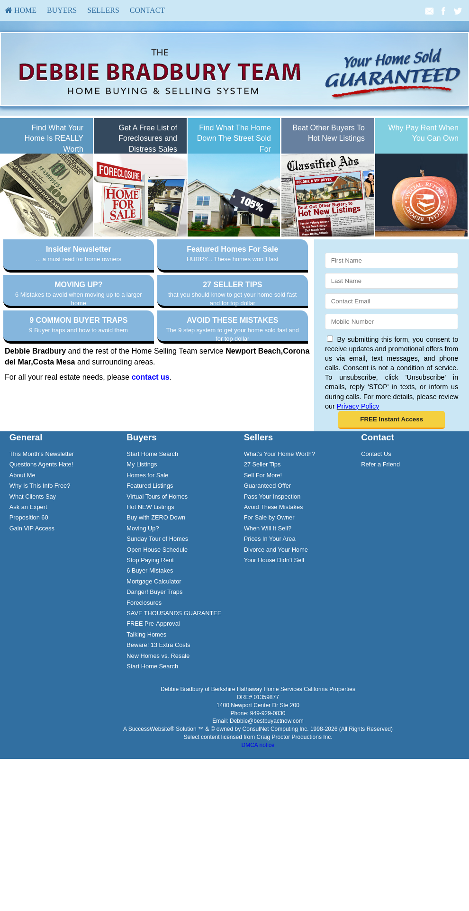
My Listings (141, 532)
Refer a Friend (380, 532)
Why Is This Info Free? (40, 553)
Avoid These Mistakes (273, 574)
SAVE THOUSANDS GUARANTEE (173, 680)
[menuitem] (21, 10)
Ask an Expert (28, 574)
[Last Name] (391, 281)
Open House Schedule (157, 616)
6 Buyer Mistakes (149, 638)
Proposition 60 (28, 585)
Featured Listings (149, 553)
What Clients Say (32, 563)
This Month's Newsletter (41, 521)
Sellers (103, 10)
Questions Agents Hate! (41, 532)
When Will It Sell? (267, 596)
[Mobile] (391, 321)
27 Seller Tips (262, 532)
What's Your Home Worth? (279, 521)
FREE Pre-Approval (153, 691)
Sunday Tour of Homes (157, 606)
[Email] (391, 301)
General (26, 505)
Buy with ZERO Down (155, 585)
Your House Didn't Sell (274, 627)
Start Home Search (152, 521)
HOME (20, 10)
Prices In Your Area (270, 606)
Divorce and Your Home (276, 616)
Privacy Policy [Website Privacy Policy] (358, 406)
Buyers (62, 10)
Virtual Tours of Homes (157, 563)
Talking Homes (146, 701)
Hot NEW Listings (150, 574)
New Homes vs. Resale (157, 723)
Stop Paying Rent (150, 627)
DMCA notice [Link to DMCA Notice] (257, 813)
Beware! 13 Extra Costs (158, 712)
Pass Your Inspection (272, 563)
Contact (147, 10)
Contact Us (376, 521)
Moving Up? (142, 596)
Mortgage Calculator (153, 648)
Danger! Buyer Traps (154, 659)
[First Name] (391, 260)
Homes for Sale (147, 543)
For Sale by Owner (269, 585)
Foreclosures (144, 670)
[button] (391, 420)
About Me (22, 543)
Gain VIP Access (31, 596)
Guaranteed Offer (267, 553)
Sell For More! (263, 543)
